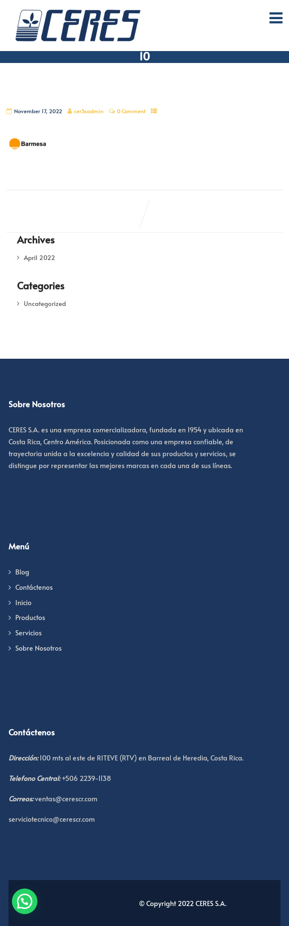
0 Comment (131, 111)
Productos (30, 617)
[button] (24, 901)
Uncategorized (45, 303)
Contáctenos (34, 587)
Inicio (23, 602)
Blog (22, 571)
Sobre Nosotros (38, 647)
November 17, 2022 (38, 111)
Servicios (28, 632)
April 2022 (39, 257)
